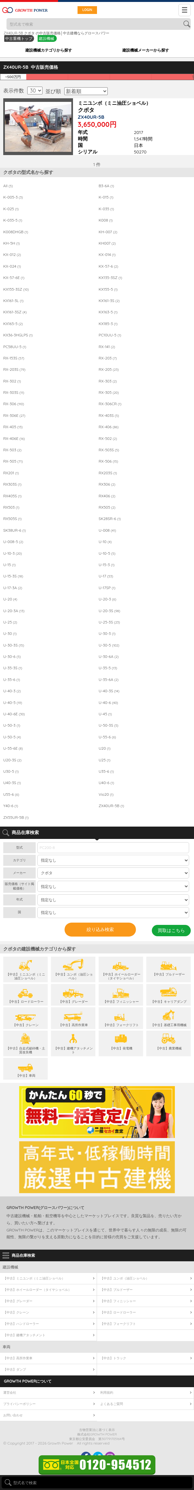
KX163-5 (108, 312)
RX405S (12, 496)
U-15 (9, 565)
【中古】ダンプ (14, 1369)
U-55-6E (13, 748)
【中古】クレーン (16, 1312)
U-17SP (107, 588)
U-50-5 (12, 737)
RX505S (12, 518)
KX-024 (12, 266)
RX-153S (13, 358)
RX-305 (109, 392)
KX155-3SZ (16, 289)
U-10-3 (12, 553)
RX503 (11, 507)
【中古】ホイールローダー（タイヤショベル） (37, 1290)
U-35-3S (12, 668)
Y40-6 (10, 806)
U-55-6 (107, 737)
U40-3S (12, 783)
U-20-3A (13, 611)
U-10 (105, 541)
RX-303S (13, 392)
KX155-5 (108, 289)
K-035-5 (12, 220)
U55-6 (11, 794)
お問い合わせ (13, 1415)
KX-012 (12, 254)
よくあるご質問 (111, 1404)
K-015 (106, 197)
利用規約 (106, 1392)
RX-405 (13, 427)
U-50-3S (108, 725)
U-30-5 (109, 645)
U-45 (105, 714)
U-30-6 (12, 656)
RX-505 (13, 461)
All (8, 186)
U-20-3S (109, 611)
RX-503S (109, 450)
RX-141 (107, 347)
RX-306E (14, 415)
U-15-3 (107, 565)
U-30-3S (13, 645)
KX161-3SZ (15, 312)
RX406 (107, 496)
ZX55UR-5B (16, 817)
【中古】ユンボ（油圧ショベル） (124, 1278)
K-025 (11, 209)
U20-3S (12, 760)
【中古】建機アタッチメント (24, 1335)
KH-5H (11, 243)
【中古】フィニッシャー (118, 1301)
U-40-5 (12, 702)
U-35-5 (108, 668)
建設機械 (46, 38)
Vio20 (106, 794)
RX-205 (109, 369)
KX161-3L (13, 300)
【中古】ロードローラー (118, 1312)
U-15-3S (13, 576)
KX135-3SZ (110, 277)
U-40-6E (14, 714)
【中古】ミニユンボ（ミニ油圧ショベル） (34, 1278)
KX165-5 (13, 323)
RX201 (11, 473)
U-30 (10, 633)
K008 (106, 220)
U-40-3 (12, 691)
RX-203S (14, 369)
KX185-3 (108, 323)
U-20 (10, 599)
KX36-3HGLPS (18, 335)
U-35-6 (11, 679)
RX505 (107, 507)
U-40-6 (108, 702)
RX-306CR (110, 404)
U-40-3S (109, 691)
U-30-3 (107, 633)
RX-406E (14, 438)
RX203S (108, 473)
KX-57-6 (108, 266)
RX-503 (12, 450)
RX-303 (108, 381)
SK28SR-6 (110, 518)
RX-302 (12, 381)
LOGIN (87, 10)
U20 (105, 748)
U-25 (10, 622)
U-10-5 (107, 553)
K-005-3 (13, 197)
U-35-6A (108, 679)
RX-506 (108, 461)
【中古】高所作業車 (17, 1358)
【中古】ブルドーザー (116, 1290)
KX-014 (107, 254)
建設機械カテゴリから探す (48, 50)
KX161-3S (109, 300)
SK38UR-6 (14, 530)
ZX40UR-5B (111, 806)
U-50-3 (11, 725)
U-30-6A (109, 656)
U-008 (107, 530)
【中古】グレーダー (17, 1301)
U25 (104, 760)
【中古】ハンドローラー (21, 1324)
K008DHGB (15, 232)
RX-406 (108, 427)
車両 (6, 1346)
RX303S (12, 484)
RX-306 (13, 404)
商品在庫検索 (23, 1255)
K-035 (106, 209)
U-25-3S (109, 622)
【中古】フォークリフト (118, 1324)
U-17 (106, 576)
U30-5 (11, 771)
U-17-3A (12, 588)
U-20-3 (107, 599)
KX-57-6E (13, 277)
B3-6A (106, 186)
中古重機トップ (18, 38)
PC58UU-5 (14, 347)
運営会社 (9, 1392)
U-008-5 (13, 541)
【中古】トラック (113, 1358)
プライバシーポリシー (19, 1404)
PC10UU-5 (110, 335)
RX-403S (109, 415)
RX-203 (108, 358)
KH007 (107, 243)
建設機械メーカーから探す (145, 50)
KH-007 (108, 232)
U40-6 (106, 783)
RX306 (107, 484)
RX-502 (108, 438)
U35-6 (106, 771)
